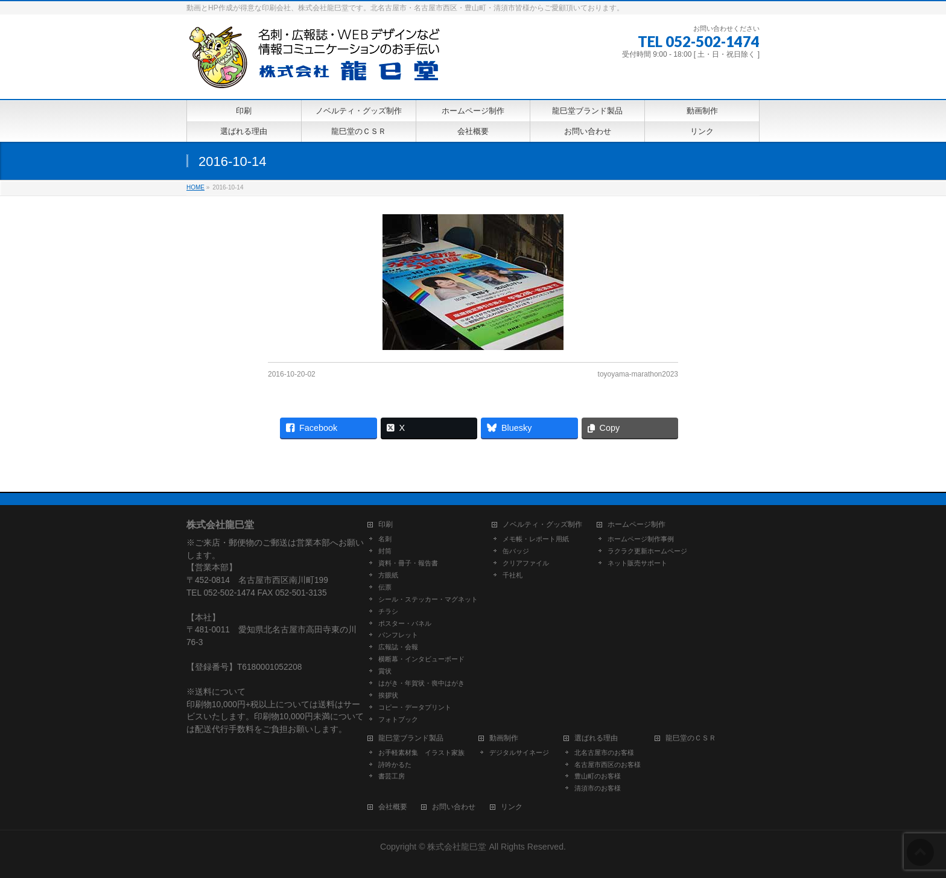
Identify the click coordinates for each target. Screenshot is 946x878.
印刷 (385, 525)
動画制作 (503, 738)
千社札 (512, 575)
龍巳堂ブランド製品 (410, 738)
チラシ (388, 611)
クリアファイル (526, 563)
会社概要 (392, 807)
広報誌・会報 (398, 647)
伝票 (385, 587)
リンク (511, 807)
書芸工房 (391, 776)
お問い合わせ (453, 807)
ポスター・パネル (404, 623)
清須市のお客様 (597, 788)
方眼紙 (388, 575)
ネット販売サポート (637, 563)
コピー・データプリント (414, 707)
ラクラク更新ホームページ (647, 551)
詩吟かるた (394, 764)
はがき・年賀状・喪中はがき (421, 683)
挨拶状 (388, 695)
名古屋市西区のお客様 (607, 764)
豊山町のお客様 (597, 776)
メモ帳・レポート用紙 (536, 538)
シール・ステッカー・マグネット (428, 599)
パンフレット (398, 634)
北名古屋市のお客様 (604, 752)
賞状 (385, 671)
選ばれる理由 (596, 738)
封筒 (385, 551)
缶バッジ (516, 551)
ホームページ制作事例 (641, 538)
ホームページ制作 (636, 525)
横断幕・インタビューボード (421, 659)
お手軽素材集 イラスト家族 (421, 752)
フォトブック (398, 719)
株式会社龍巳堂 (458, 846)
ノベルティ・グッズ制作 (542, 525)
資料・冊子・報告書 (408, 563)
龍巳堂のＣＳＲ (690, 738)
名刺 (385, 538)
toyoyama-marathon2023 (638, 374)
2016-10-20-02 (292, 374)
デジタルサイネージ (519, 752)
